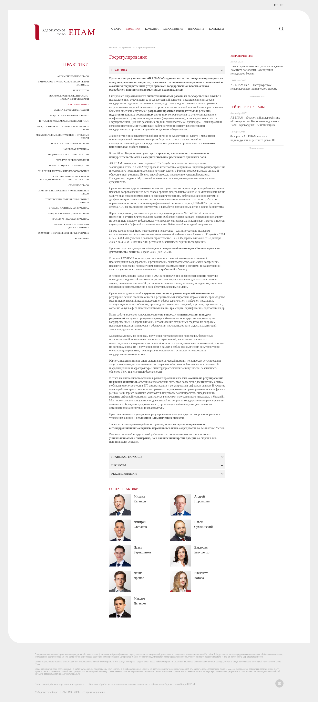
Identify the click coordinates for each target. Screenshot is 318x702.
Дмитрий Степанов (140, 524)
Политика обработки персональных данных (59, 683)
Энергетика (81, 238)
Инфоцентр (196, 28)
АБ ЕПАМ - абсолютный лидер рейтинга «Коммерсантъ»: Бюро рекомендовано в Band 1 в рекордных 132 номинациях (255, 121)
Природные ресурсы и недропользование (63, 171)
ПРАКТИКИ (126, 47)
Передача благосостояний (72, 160)
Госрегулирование (77, 104)
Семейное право (79, 185)
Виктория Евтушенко (201, 550)
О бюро (116, 28)
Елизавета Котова (201, 575)
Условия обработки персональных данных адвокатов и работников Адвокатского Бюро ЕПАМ (142, 683)
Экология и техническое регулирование (63, 233)
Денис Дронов (139, 575)
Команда (151, 28)
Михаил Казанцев (140, 499)
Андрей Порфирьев (202, 499)
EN (282, 5)
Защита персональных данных (69, 115)
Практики (133, 28)
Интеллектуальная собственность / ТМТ (64, 121)
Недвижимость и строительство (68, 154)
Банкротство (81, 90)
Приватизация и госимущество (69, 165)
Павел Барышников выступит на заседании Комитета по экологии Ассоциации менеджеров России (256, 70)
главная (113, 47)
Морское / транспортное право (70, 143)
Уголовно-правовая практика (70, 219)
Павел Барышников (143, 550)
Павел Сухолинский (203, 524)
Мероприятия (173, 28)
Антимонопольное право (73, 76)
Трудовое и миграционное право (68, 213)
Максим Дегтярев (140, 601)
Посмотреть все (257, 96)
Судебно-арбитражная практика (69, 208)
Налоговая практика (76, 149)
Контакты (216, 28)
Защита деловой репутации (71, 110)
